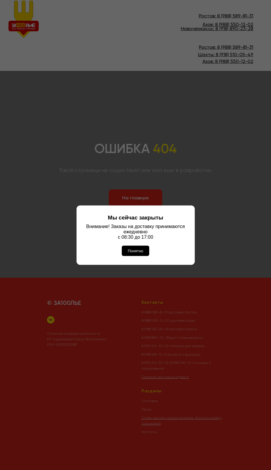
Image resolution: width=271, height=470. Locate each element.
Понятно (135, 250)
